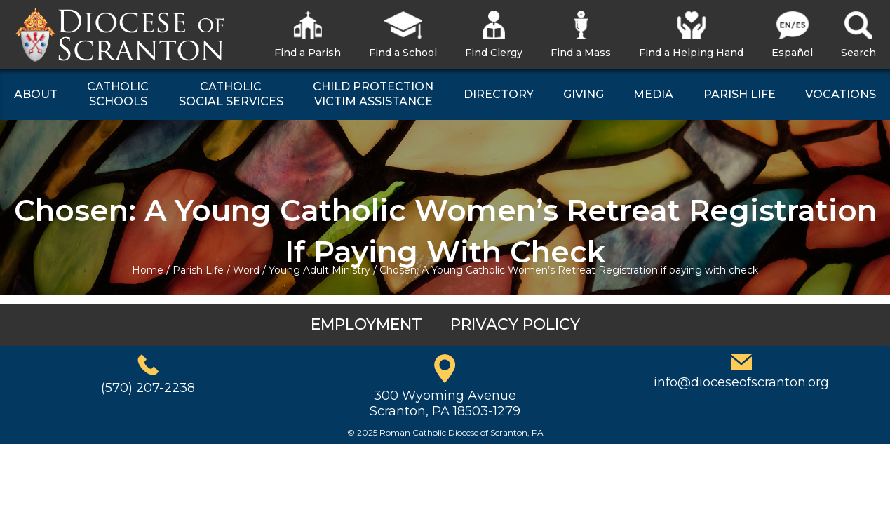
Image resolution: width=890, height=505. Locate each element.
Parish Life (198, 270)
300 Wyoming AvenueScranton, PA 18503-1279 (445, 403)
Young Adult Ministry (319, 270)
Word (246, 270)
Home (147, 270)
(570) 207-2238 (148, 388)
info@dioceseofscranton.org (741, 382)
